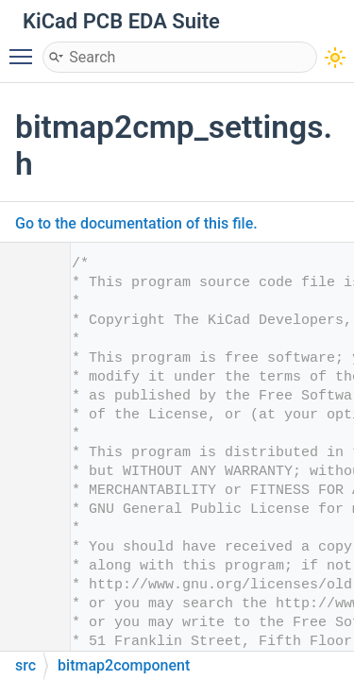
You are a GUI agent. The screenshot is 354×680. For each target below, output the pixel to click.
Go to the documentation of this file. (136, 223)
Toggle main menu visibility (25, 48)
